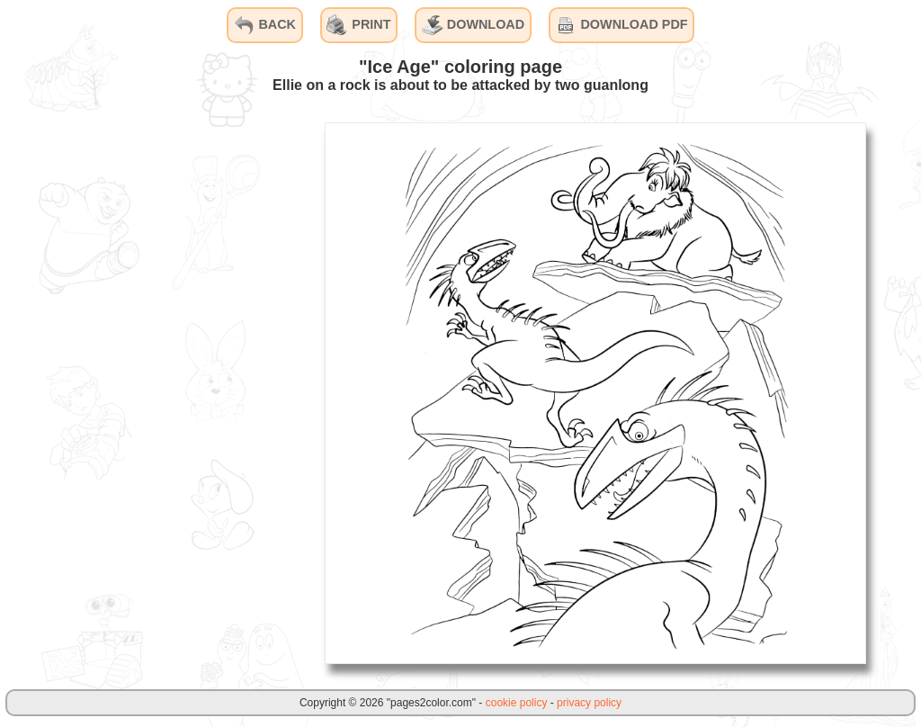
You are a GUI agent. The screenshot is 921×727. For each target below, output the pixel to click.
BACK (264, 25)
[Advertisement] (175, 392)
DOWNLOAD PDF (621, 25)
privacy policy (589, 702)
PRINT (358, 25)
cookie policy (517, 702)
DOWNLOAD (473, 25)
